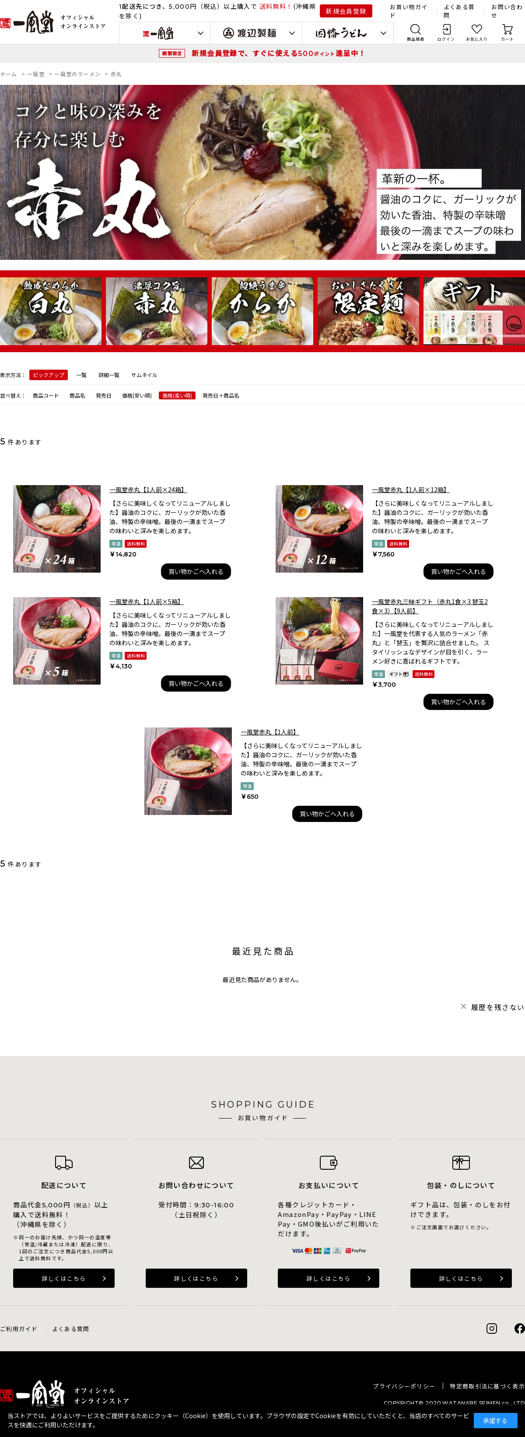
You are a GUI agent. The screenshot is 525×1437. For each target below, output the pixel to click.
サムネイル (144, 374)
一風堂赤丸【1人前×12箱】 (411, 489)
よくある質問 (71, 1329)
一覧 (81, 374)
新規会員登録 (346, 11)
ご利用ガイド (19, 1329)
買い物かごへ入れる (196, 571)
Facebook (519, 1328)
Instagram (491, 1328)
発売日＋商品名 (221, 395)
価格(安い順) (137, 395)
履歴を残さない (498, 1007)
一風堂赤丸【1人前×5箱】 (146, 601)
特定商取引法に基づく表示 (487, 1386)
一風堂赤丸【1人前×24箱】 (148, 489)
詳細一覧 (108, 374)
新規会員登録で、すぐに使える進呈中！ (279, 53)
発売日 (104, 395)
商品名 (77, 395)
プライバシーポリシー (404, 1386)
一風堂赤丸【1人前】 (270, 731)
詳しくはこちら (64, 1278)
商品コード (46, 395)
